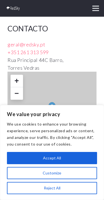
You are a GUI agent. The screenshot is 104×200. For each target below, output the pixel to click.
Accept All (52, 158)
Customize (52, 173)
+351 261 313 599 (28, 52)
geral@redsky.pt (26, 44)
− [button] (16, 93)
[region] (52, 152)
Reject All (52, 188)
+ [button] (16, 81)
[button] (95, 8)
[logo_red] (13, 8)
